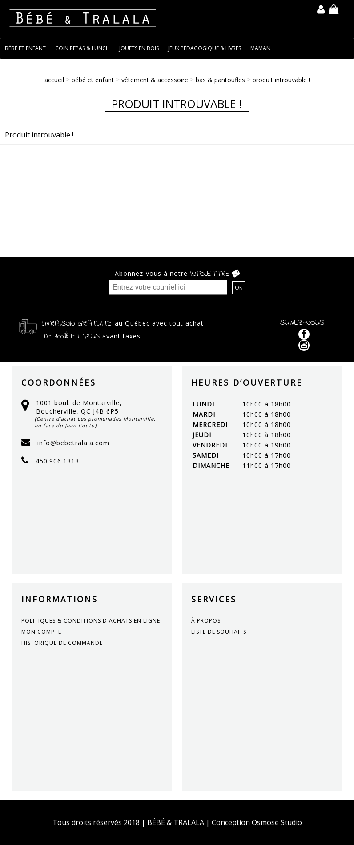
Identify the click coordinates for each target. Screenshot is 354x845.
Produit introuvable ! (281, 80)
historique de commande (62, 643)
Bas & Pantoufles (220, 80)
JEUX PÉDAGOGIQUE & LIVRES (204, 48)
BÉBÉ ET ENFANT (25, 48)
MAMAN (260, 48)
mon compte (41, 632)
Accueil (54, 80)
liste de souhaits (218, 632)
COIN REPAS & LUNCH (82, 48)
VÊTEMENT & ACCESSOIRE (154, 80)
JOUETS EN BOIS (139, 48)
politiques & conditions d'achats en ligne (90, 620)
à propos (206, 620)
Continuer (326, 161)
